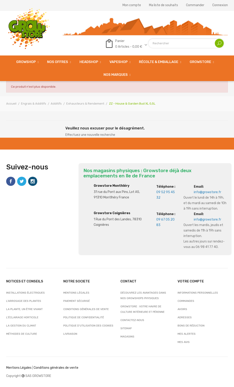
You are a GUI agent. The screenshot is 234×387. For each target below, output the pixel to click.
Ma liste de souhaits (163, 5)
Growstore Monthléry (111, 186)
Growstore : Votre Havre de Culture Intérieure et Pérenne (142, 309)
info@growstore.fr (207, 192)
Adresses (185, 317)
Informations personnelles (198, 292)
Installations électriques (25, 292)
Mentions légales (76, 292)
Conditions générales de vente (86, 309)
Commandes (186, 301)
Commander (195, 5)
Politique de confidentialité (83, 317)
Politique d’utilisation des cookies (88, 325)
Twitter (21, 181)
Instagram (32, 181)
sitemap (126, 328)
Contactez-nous (132, 320)
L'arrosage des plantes (23, 301)
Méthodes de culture (21, 333)
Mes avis (184, 342)
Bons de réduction (191, 325)
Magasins (127, 336)
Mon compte (131, 5)
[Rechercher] (186, 43)
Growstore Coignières (112, 213)
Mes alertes (187, 333)
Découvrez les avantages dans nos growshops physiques (143, 295)
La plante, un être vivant (24, 309)
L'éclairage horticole (22, 317)
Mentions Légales (19, 368)
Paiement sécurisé (76, 301)
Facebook (10, 181)
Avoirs (182, 309)
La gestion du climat (21, 325)
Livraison (70, 333)
